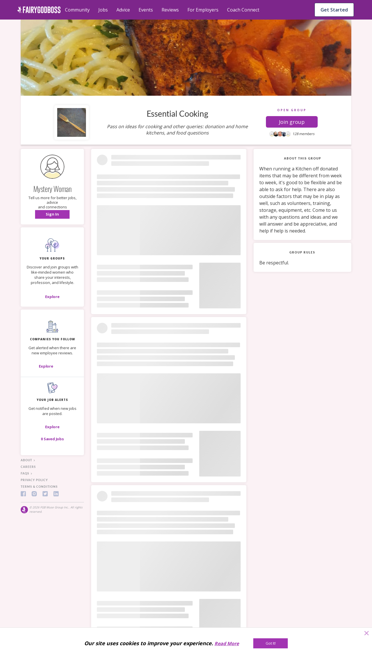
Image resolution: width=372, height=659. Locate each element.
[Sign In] (52, 214)
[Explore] (52, 296)
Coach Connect (243, 10)
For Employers (202, 10)
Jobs (103, 10)
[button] (292, 122)
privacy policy (34, 480)
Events (146, 10)
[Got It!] (270, 643)
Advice (123, 10)
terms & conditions (39, 486)
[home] (39, 10)
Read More (226, 643)
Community (77, 10)
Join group (292, 121)
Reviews (170, 10)
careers (28, 466)
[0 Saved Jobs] (52, 439)
